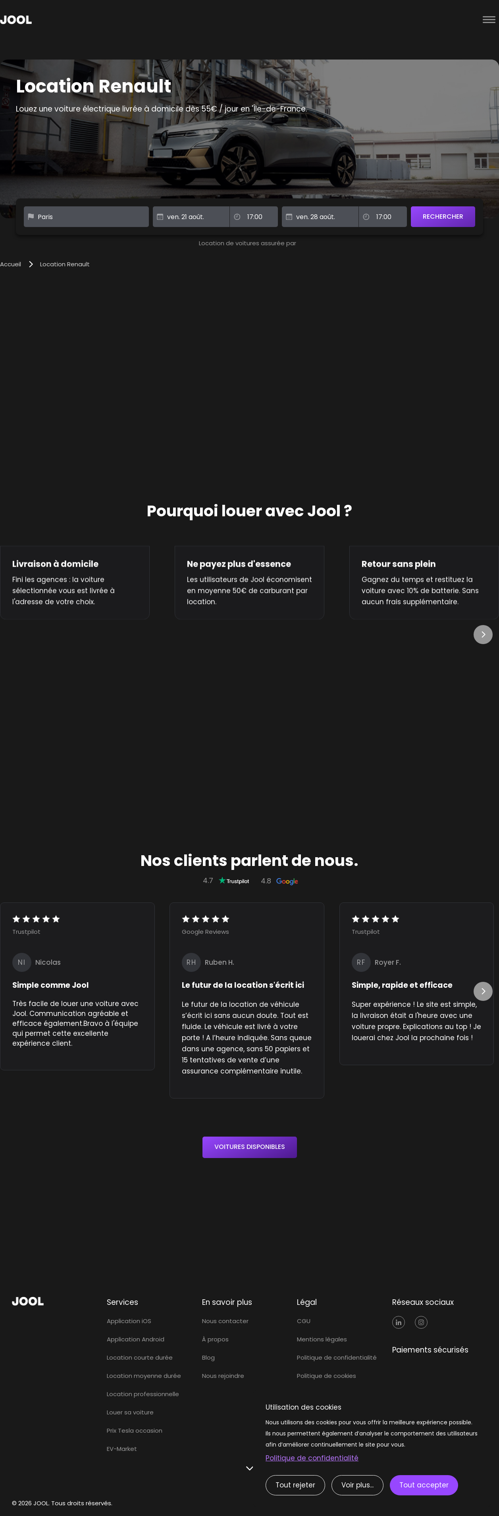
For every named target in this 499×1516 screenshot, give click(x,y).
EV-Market (122, 1449)
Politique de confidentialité (337, 1357)
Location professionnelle (143, 1394)
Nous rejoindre (223, 1376)
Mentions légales (322, 1339)
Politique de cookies (326, 1376)
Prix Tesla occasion (134, 1430)
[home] (231, 19)
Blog (208, 1357)
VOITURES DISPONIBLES (250, 1146)
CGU (303, 1321)
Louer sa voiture (130, 1412)
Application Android (135, 1339)
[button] (489, 20)
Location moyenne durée (144, 1376)
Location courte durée (140, 1357)
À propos (215, 1339)
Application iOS (129, 1321)
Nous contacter (225, 1321)
